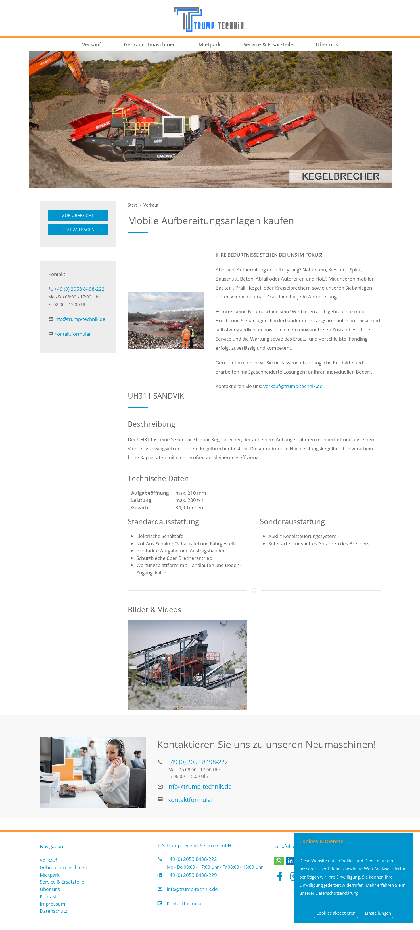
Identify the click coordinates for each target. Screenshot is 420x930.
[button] (279, 861)
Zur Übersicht (78, 215)
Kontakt (48, 896)
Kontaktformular (72, 334)
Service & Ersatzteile (268, 44)
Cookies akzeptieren (336, 913)
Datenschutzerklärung (336, 893)
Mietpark (209, 44)
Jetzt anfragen (78, 229)
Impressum (52, 903)
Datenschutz (53, 911)
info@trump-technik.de (79, 319)
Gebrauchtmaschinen (150, 44)
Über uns (327, 44)
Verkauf (91, 44)
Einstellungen (378, 913)
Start (132, 205)
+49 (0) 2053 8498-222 (79, 289)
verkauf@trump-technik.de (293, 386)
